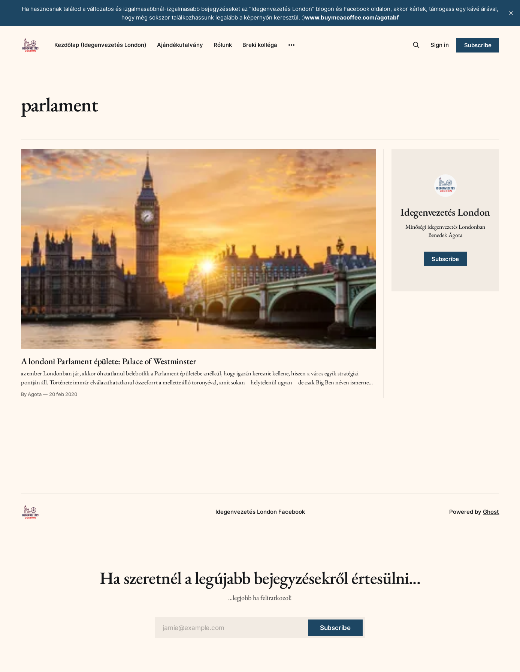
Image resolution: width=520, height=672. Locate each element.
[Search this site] (416, 45)
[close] (511, 13)
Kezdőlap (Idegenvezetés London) (100, 44)
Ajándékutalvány (180, 44)
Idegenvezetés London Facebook (260, 511)
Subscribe (477, 45)
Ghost (491, 511)
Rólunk (223, 44)
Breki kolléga (259, 44)
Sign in (439, 44)
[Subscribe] (335, 628)
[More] (291, 45)
